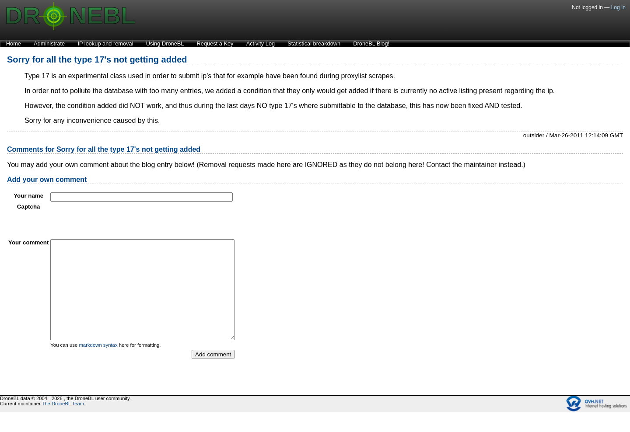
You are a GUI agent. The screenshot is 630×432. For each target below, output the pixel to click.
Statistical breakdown (313, 43)
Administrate (49, 43)
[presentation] (116, 220)
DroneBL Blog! (371, 43)
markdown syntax (98, 364)
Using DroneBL (165, 43)
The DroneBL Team (63, 423)
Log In (618, 7)
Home (13, 43)
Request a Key (215, 43)
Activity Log (260, 43)
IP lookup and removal (105, 43)
